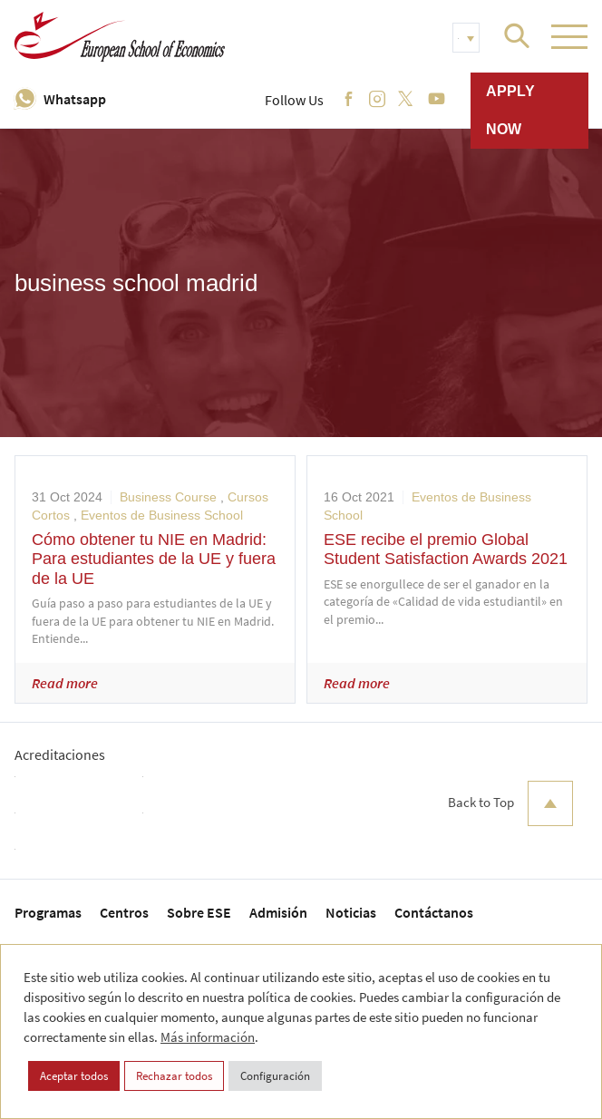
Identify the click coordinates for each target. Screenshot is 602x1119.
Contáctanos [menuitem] (433, 912)
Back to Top (510, 803)
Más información (207, 1037)
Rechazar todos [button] (174, 1076)
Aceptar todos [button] (74, 1076)
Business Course (168, 497)
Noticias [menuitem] (350, 912)
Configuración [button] (275, 1076)
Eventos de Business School (162, 515)
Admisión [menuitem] (278, 912)
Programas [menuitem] (48, 912)
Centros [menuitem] (124, 912)
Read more (65, 683)
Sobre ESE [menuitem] (199, 912)
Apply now (510, 110)
